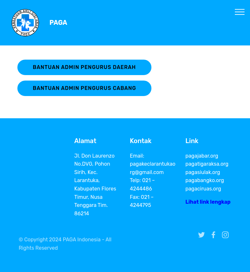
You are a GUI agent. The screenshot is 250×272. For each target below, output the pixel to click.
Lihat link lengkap (208, 202)
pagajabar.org (202, 156)
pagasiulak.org (203, 172)
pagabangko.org (205, 180)
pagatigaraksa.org (207, 164)
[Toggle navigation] (240, 12)
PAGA (58, 23)
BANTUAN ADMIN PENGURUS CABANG (84, 88)
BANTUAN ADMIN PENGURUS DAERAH (84, 67)
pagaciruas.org (203, 189)
